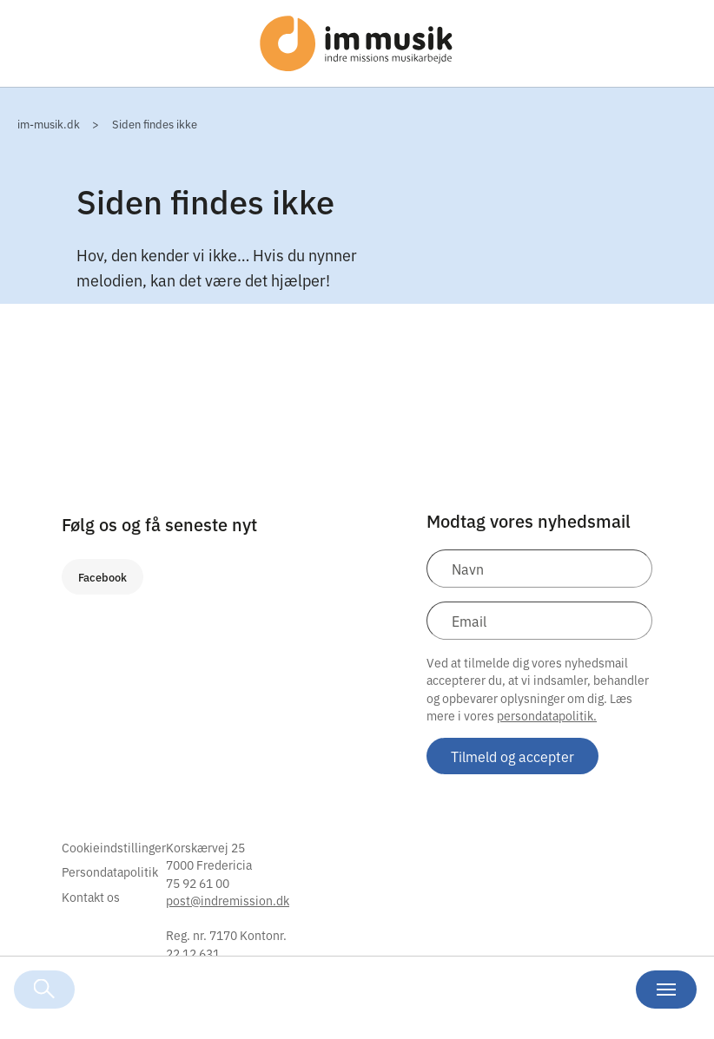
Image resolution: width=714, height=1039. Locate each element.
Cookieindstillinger (114, 847)
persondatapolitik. (547, 715)
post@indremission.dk (227, 900)
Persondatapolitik (110, 871)
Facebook (102, 576)
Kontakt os (91, 896)
